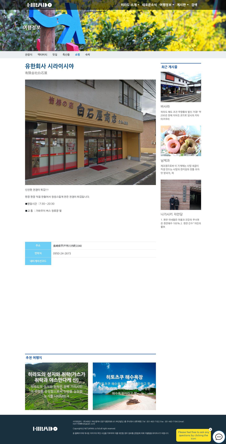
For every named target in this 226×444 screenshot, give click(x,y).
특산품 (66, 55)
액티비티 (42, 55)
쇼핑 (77, 54)
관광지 (28, 55)
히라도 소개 (129, 5)
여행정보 (166, 5)
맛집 (54, 55)
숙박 (87, 55)
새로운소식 (149, 5)
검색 (194, 5)
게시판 (181, 5)
